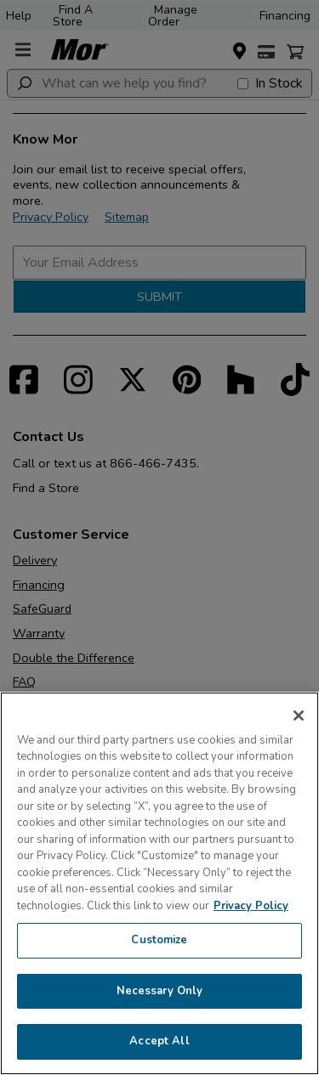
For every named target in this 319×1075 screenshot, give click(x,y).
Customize (159, 940)
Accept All (159, 1041)
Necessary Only (160, 991)
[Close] (298, 715)
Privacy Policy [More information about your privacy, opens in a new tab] (251, 906)
